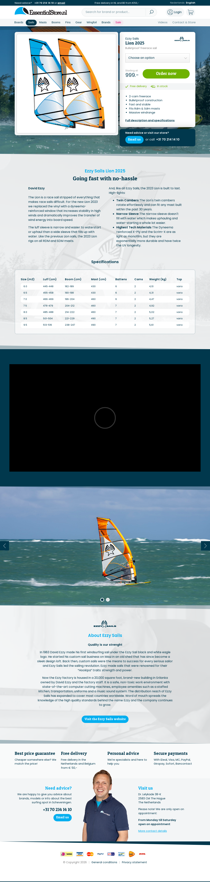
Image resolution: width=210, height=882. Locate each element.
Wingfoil (92, 22)
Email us (134, 140)
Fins (68, 22)
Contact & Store (184, 22)
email (61, 3)
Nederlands (177, 3)
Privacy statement (134, 863)
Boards (18, 22)
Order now (166, 73)
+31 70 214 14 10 (44, 3)
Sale (118, 22)
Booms (56, 22)
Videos (162, 22)
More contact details (152, 831)
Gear (78, 22)
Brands (106, 22)
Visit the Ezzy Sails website (105, 719)
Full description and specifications (150, 120)
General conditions (104, 863)
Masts (43, 22)
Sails (31, 22)
